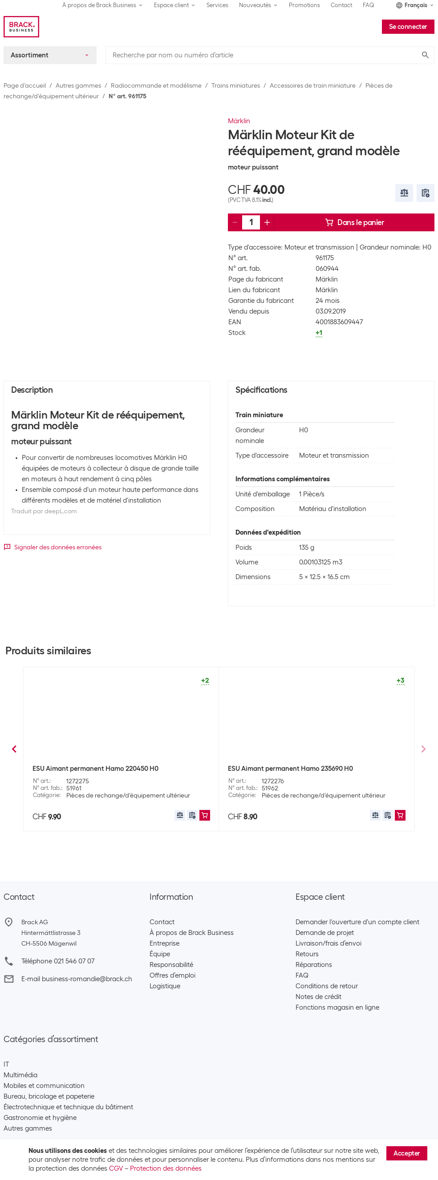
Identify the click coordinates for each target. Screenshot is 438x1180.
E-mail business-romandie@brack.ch (76, 979)
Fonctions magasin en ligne (337, 1007)
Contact (341, 5)
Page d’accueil (25, 85)
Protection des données (166, 1168)
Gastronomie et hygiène (40, 1118)
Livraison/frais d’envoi (328, 943)
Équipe (160, 954)
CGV (116, 1168)
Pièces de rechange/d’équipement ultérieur (128, 795)
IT (6, 1064)
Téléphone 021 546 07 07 (57, 961)
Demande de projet (325, 933)
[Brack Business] (21, 26)
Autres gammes (78, 85)
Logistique (165, 986)
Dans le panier (354, 222)
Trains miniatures (235, 85)
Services (217, 5)
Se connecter (408, 27)
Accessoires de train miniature (313, 85)
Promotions (304, 5)
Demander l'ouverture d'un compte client (357, 922)
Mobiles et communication (44, 1086)
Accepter (406, 1153)
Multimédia (20, 1075)
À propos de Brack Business (192, 933)
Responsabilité (171, 965)
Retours (307, 954)
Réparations (314, 965)
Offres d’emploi (172, 975)
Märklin (239, 121)
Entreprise (164, 943)
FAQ (368, 5)
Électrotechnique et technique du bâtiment (68, 1107)
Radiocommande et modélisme (156, 85)
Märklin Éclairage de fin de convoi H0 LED (95, 768)
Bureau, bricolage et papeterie (49, 1096)
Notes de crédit (318, 997)
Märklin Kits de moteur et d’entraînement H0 (296, 768)
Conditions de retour (327, 986)
